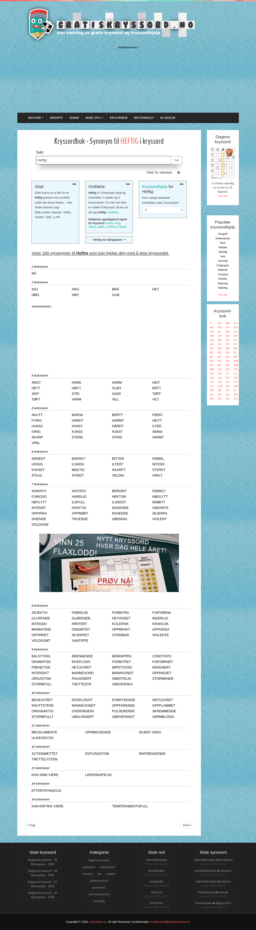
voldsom (111, 226)
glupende (41, 618)
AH (212, 331)
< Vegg (31, 825)
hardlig (79, 497)
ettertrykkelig (46, 791)
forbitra (120, 613)
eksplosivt (82, 700)
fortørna (161, 613)
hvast (77, 426)
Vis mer (222, 294)
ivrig (117, 223)
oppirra (39, 513)
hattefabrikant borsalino (213, 860)
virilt (157, 475)
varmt (158, 437)
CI (227, 373)
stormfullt (42, 717)
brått (117, 415)
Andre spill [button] (93, 118)
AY (235, 344)
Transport (222, 274)
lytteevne (156, 903)
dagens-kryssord (99, 860)
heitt (157, 420)
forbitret (121, 662)
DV (236, 398)
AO (228, 335)
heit (156, 383)
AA (220, 323)
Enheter (222, 278)
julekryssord (107, 867)
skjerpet (80, 635)
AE (220, 327)
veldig (118, 475)
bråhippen (121, 656)
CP (228, 377)
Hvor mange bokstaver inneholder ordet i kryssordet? (160, 200)
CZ (212, 386)
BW (236, 361)
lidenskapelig (98, 775)
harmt (118, 420)
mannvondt (122, 673)
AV (219, 344)
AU (212, 344)
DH (228, 390)
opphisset (161, 673)
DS (220, 398)
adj (35, 289)
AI (219, 331)
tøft (36, 399)
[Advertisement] (128, 78)
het (155, 289)
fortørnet (162, 662)
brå (115, 289)
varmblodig (163, 717)
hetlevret (82, 667)
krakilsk (160, 624)
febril (158, 459)
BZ (219, 365)
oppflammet (163, 705)
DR (212, 398)
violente (160, 635)
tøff (156, 394)
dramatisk (41, 662)
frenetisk (41, 667)
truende (80, 519)
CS (212, 382)
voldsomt (41, 641)
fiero (157, 415)
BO (228, 356)
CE (236, 369)
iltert (117, 464)
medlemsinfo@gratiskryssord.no (170, 921)
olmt (116, 388)
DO (236, 394)
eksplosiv (81, 662)
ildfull (78, 502)
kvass (77, 432)
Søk (176, 160)
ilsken (78, 464)
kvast (117, 432)
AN (220, 335)
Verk (222, 256)
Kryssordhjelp (144, 118)
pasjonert (82, 679)
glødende (81, 618)
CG (212, 373)
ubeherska (122, 684)
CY (236, 382)
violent (159, 519)
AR (220, 340)
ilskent (119, 502)
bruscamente (44, 732)
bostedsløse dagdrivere (213, 903)
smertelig (121, 679)
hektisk (119, 497)
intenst (39, 508)
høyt (76, 388)
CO (220, 377)
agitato (79, 491)
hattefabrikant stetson (213, 881)
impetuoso (122, 667)
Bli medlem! (168, 118)
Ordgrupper (222, 265)
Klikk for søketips (159, 172)
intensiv (39, 624)
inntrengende (152, 754)
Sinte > (187, 825)
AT (235, 340)
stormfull (42, 684)
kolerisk (120, 624)
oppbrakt (121, 629)
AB (228, 323)
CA (220, 369)
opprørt (80, 513)
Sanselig (222, 260)
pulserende (123, 711)
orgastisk (41, 679)
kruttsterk (43, 705)
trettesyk (82, 684)
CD (228, 369)
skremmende (164, 711)
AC (236, 323)
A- (211, 323)
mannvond (41, 629)
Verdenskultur (222, 238)
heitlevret (162, 700)
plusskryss (98, 887)
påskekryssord (99, 880)
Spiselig (222, 251)
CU (220, 382)
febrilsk (80, 613)
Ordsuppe (56, 118)
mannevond (83, 673)
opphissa (160, 629)
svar (116, 394)
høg (35, 295)
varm (76, 399)
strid (117, 437)
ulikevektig (42, 738)
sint (35, 394)
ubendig (119, 519)
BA (220, 348)
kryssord (87, 873)
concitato (161, 656)
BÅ (228, 365)
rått (156, 388)
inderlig (160, 618)
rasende (120, 513)
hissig (37, 464)
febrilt (159, 491)
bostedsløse (156, 870)
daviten (156, 892)
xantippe (80, 641)
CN (212, 377)
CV (228, 382)
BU (228, 361)
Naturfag (222, 287)
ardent (38, 459)
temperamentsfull (130, 806)
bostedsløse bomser (213, 892)
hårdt (118, 426)
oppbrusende (98, 732)
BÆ (236, 365)
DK (220, 394)
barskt (78, 459)
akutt (37, 415)
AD (212, 327)
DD (212, 390)
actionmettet (45, 754)
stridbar (120, 635)
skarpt (118, 470)
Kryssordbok (119, 118)
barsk (77, 415)
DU (228, 398)
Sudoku (74, 118)
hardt (122, 226)
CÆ (220, 386)
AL (235, 331)
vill (115, 399)
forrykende (123, 700)
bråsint (119, 491)
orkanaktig (42, 711)
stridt (78, 475)
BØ (212, 369)
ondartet (81, 629)
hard (76, 383)
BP (236, 356)
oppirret (40, 635)
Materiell (222, 269)
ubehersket (123, 717)
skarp (92, 226)
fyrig (37, 420)
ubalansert (83, 717)
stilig (37, 475)
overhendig (83, 711)
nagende (120, 508)
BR (212, 361)
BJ (211, 356)
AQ (212, 340)
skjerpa (159, 513)
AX (228, 344)
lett (99, 873)
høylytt (39, 502)
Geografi (222, 233)
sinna (157, 432)
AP (236, 335)
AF (227, 327)
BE (236, 348)
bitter (118, 459)
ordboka (113, 212)
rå (34, 273)
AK (228, 331)
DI (235, 390)
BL (219, 356)
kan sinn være (45, 775)
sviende (39, 519)
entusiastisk (97, 754)
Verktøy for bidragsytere (108, 239)
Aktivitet (222, 247)
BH (228, 352)
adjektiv (39, 613)
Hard (109, 223)
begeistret (42, 700)
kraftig (79, 508)
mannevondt (84, 705)
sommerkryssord (99, 894)
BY (212, 365)
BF (211, 352)
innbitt (158, 502)
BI (235, 352)
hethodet (121, 618)
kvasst (38, 470)
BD (228, 348)
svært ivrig (150, 732)
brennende (82, 656)
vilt (155, 399)
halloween (89, 867)
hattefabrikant (156, 860)
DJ (211, 394)
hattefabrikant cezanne (213, 870)
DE (220, 390)
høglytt (160, 497)
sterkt (158, 470)
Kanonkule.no (98, 921)
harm (117, 383)
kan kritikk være (47, 806)
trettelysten (44, 759)
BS (220, 361)
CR (236, 377)
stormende (163, 679)
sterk (101, 226)
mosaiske (156, 881)
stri (75, 394)
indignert (161, 667)
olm (115, 295)
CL (235, 373)
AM (212, 335)
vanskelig (99, 901)
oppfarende (123, 705)
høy (75, 295)
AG (236, 327)
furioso (39, 497)
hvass (37, 426)
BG (220, 352)
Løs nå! (222, 196)
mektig (78, 470)
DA (228, 386)
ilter (156, 426)
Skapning (223, 283)
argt (36, 383)
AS (228, 340)
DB (236, 386)
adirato (39, 491)
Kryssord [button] (34, 118)
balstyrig (41, 656)
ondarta (160, 508)
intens (158, 464)
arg (75, 289)
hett (36, 388)
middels (110, 873)
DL (227, 394)
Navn (223, 242)
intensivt (40, 673)
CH (220, 373)
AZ (211, 348)
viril (36, 443)
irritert (79, 624)
